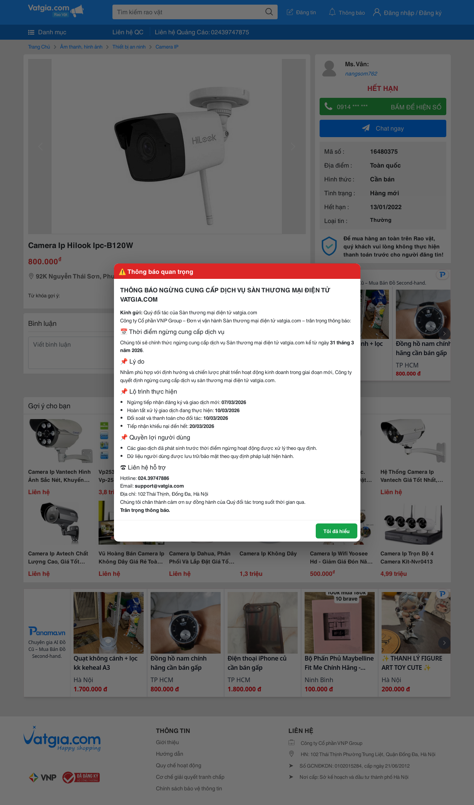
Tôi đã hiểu (336, 530)
